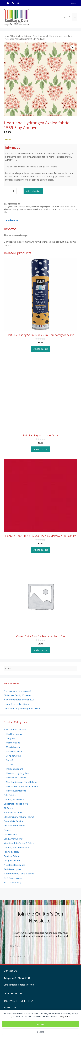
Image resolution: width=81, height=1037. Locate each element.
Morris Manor (13, 747)
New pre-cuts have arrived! (17, 690)
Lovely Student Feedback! (16, 704)
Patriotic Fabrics (12, 856)
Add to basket (33, 191)
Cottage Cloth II (13, 755)
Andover (58, 209)
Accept (40, 1024)
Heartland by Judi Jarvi (33, 209)
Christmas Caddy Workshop (18, 695)
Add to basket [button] (41, 348)
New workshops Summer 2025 (19, 699)
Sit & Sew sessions (13, 877)
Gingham (10, 738)
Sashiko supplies (12, 869)
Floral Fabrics (48, 209)
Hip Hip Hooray (14, 733)
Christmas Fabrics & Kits (16, 803)
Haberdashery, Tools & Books (19, 873)
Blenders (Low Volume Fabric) (19, 816)
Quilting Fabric (17, 209)
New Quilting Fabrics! (21, 36)
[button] (72, 47)
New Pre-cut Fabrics (16, 777)
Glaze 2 (9, 760)
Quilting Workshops (14, 799)
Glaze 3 (9, 764)
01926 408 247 (22, 978)
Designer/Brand (12, 860)
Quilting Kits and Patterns (17, 847)
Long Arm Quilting (13, 838)
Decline (40, 1031)
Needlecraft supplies (14, 864)
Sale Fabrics (10, 795)
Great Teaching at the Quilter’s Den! (22, 708)
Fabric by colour (12, 851)
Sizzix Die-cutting (12, 882)
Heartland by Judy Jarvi (40, 206)
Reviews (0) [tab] (12, 220)
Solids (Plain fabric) (13, 812)
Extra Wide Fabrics (13, 821)
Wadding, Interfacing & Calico (19, 843)
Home (6, 36)
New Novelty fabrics (16, 790)
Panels (7, 829)
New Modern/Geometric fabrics (22, 786)
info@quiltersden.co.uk (22, 984)
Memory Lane (13, 742)
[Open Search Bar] (69, 17)
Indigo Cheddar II (15, 768)
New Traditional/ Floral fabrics (47, 36)
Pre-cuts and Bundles (14, 825)
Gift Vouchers (10, 834)
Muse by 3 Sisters (15, 751)
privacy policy (64, 1016)
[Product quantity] (13, 191)
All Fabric (7, 209)
